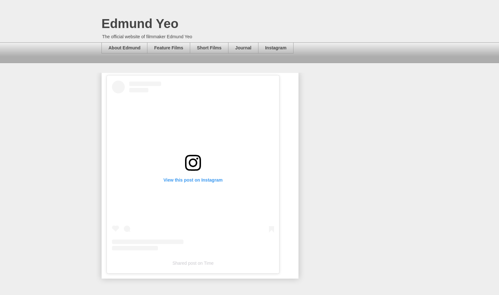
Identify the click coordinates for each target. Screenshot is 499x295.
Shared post (184, 263)
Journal (243, 47)
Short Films (209, 47)
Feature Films (168, 47)
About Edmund (124, 47)
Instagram (276, 47)
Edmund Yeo (140, 24)
